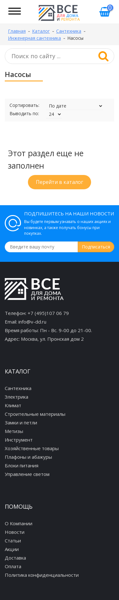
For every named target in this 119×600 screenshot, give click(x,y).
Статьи (13, 540)
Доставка (15, 558)
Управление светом (27, 474)
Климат (13, 405)
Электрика (16, 397)
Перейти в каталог (59, 181)
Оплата (13, 566)
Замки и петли (21, 422)
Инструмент (19, 439)
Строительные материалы (35, 414)
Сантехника (18, 388)
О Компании (18, 523)
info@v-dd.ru (32, 321)
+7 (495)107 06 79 (48, 313)
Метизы (14, 431)
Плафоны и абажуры (28, 457)
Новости (14, 532)
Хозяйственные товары (32, 448)
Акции (12, 549)
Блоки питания (21, 465)
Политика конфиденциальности (42, 575)
